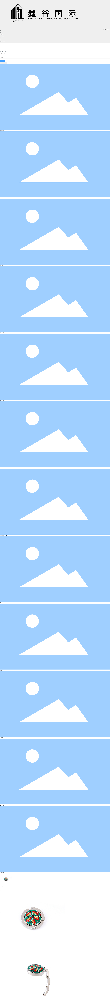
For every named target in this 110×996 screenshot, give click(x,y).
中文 (104, 29)
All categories (4, 63)
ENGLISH (108, 29)
